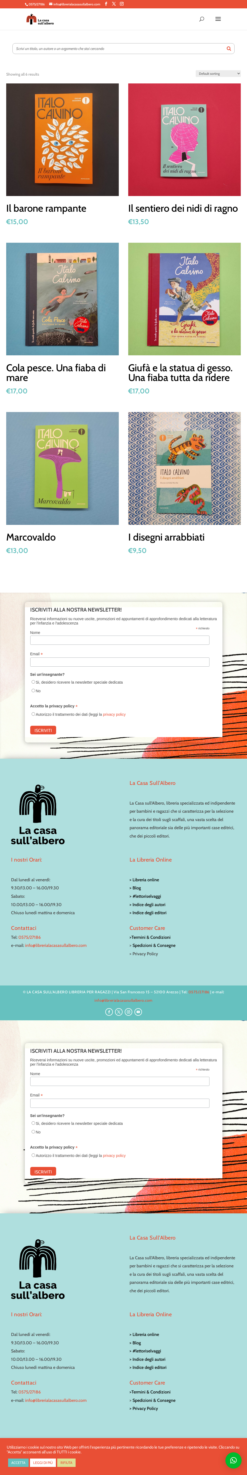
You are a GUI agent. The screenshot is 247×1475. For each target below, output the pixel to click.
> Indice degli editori (148, 912)
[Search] (229, 48)
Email (36, 654)
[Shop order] (218, 73)
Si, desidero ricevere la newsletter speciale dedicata (79, 682)
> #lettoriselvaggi (145, 896)
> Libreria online (144, 879)
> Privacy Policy (144, 1408)
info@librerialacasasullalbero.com (56, 945)
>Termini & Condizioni (150, 937)
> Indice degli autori (147, 904)
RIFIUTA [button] (66, 1462)
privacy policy (114, 714)
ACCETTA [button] (18, 1462)
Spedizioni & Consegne (154, 945)
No (38, 691)
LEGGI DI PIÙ (43, 1462)
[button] (233, 1460)
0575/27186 (29, 937)
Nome (35, 632)
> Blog (135, 887)
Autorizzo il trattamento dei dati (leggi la (81, 714)
